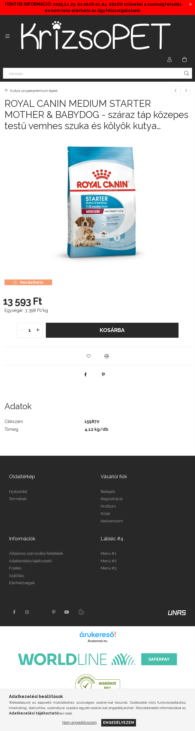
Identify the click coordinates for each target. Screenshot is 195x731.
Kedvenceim (112, 521)
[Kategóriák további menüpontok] (7, 36)
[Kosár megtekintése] (184, 59)
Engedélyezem (118, 722)
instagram (27, 612)
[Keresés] (97, 73)
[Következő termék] (186, 90)
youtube (67, 612)
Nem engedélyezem (79, 722)
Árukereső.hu (97, 641)
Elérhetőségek (22, 583)
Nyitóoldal (18, 491)
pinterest (54, 612)
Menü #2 (109, 561)
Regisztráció (112, 499)
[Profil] (169, 59)
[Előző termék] (175, 90)
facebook (14, 612)
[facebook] (85, 374)
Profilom (108, 506)
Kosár (106, 513)
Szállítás (16, 575)
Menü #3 (109, 568)
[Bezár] (190, 4)
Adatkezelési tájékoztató (30, 561)
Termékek (18, 499)
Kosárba (112, 330)
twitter (40, 612)
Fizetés (15, 568)
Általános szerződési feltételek (36, 553)
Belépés (108, 491)
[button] (89, 356)
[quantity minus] (21, 330)
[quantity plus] (38, 330)
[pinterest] (103, 374)
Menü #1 (108, 553)
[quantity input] (30, 330)
